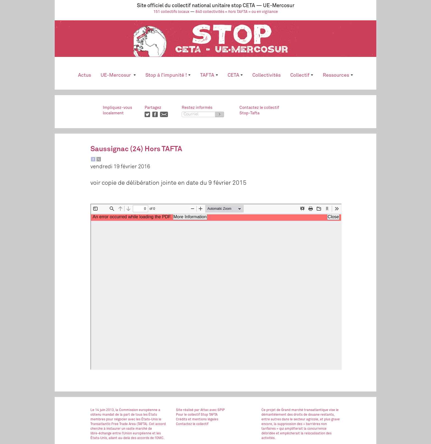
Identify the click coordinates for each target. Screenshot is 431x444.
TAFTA (209, 75)
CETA (235, 75)
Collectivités (266, 75)
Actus (84, 75)
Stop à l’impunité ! (167, 75)
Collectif (301, 75)
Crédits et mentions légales (197, 419)
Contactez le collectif (192, 424)
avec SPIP (217, 410)
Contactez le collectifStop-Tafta (259, 110)
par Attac (201, 410)
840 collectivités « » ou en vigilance (236, 12)
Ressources (338, 75)
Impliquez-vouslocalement (117, 110)
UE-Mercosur (118, 75)
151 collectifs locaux (171, 12)
